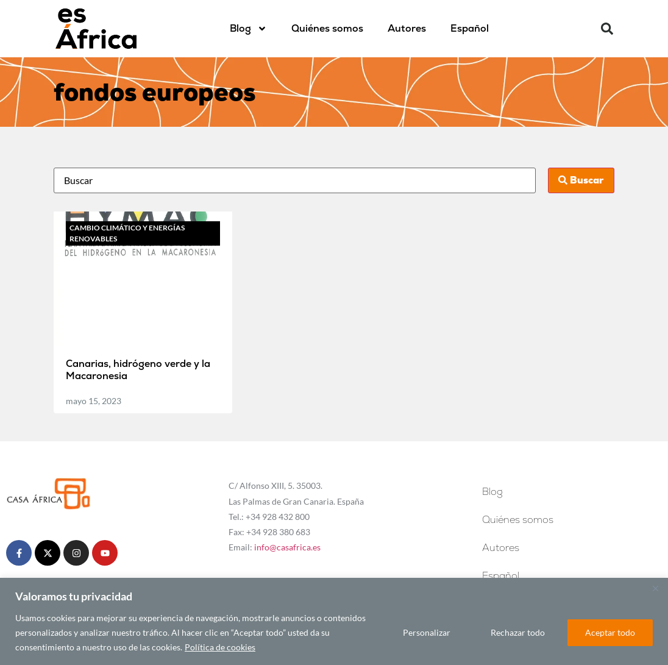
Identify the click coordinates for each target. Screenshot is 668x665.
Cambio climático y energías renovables (127, 233)
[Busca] (295, 180)
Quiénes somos (327, 28)
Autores (407, 28)
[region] (334, 621)
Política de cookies (220, 647)
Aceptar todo (610, 632)
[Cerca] (655, 588)
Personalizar (426, 632)
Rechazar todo (518, 632)
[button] (607, 28)
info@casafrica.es (287, 547)
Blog (248, 29)
